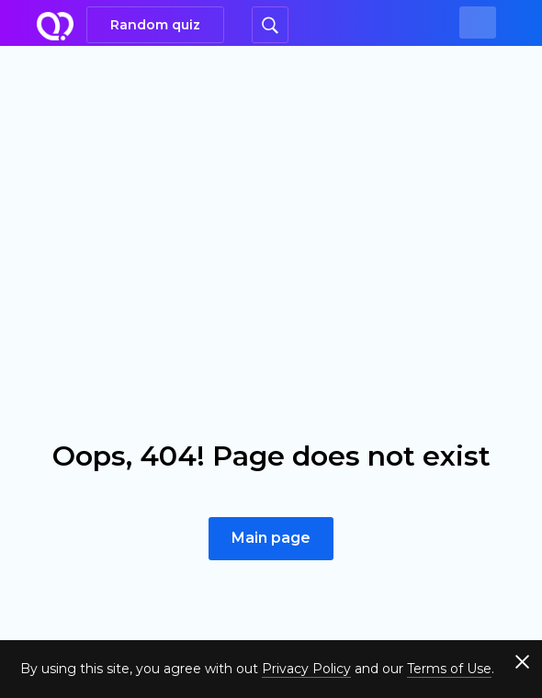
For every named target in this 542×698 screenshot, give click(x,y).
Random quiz (155, 25)
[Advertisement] (271, 183)
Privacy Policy (306, 668)
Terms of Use (449, 668)
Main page (271, 537)
